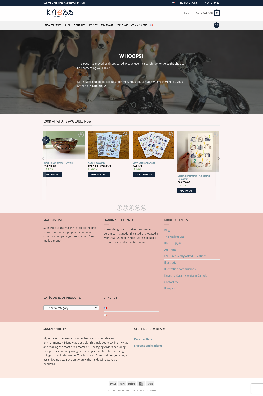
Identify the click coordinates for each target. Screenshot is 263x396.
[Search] (216, 25)
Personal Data (143, 339)
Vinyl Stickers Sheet (144, 162)
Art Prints (170, 250)
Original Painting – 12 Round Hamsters (193, 177)
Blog (167, 230)
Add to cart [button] (53, 174)
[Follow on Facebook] (205, 3)
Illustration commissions (180, 269)
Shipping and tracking (148, 346)
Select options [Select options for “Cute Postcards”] (99, 174)
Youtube (152, 390)
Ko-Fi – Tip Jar (172, 243)
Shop (68, 25)
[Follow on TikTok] (212, 3)
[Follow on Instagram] (208, 3)
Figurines (79, 25)
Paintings (122, 25)
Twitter (111, 390)
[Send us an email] (218, 3)
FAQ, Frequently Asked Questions (185, 256)
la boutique (98, 86)
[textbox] (70, 308)
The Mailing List (174, 237)
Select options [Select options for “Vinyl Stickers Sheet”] (143, 174)
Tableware (107, 25)
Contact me (171, 282)
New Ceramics (53, 25)
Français (169, 288)
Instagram (138, 390)
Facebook (123, 390)
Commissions (139, 25)
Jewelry (93, 25)
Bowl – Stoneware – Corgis (58, 162)
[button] (190, 3)
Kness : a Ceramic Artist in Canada (185, 275)
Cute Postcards (96, 162)
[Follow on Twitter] (215, 3)
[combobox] (71, 307)
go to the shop (172, 63)
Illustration (171, 262)
